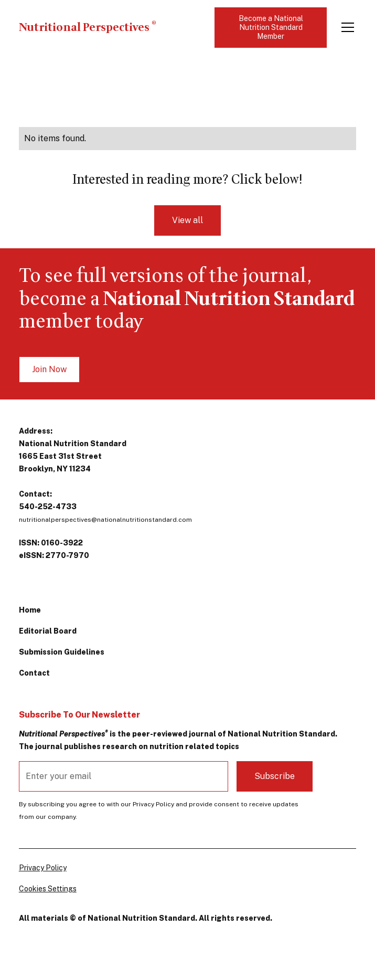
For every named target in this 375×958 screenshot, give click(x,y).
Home (30, 610)
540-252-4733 (48, 506)
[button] (345, 27)
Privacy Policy (43, 868)
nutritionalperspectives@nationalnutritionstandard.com (105, 519)
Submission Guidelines (61, 652)
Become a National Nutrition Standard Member (271, 27)
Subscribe (274, 776)
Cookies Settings (48, 889)
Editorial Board (48, 631)
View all (187, 220)
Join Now (49, 369)
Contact (34, 673)
